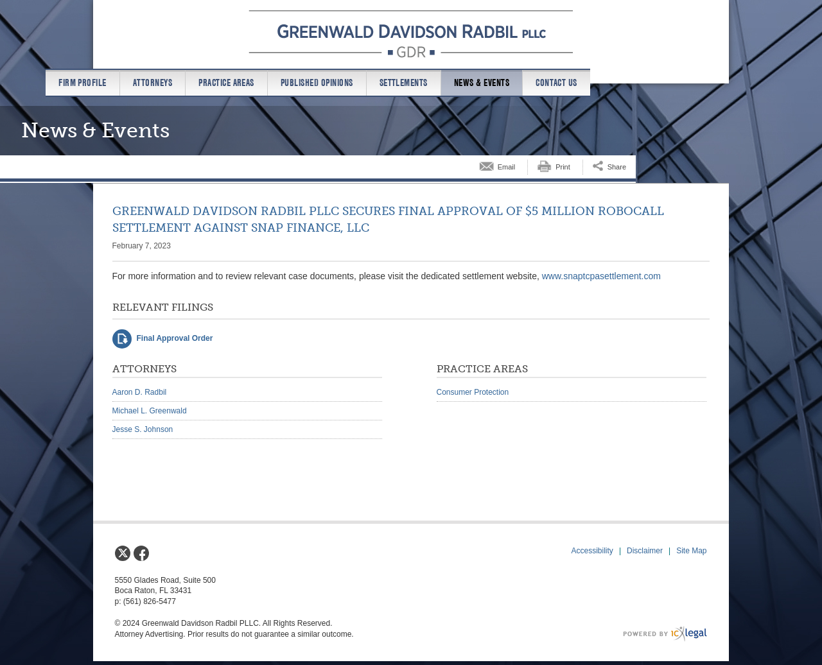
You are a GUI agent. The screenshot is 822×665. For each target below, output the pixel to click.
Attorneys (152, 82)
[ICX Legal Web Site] (665, 634)
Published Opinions (317, 82)
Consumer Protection (473, 392)
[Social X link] (122, 553)
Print (562, 167)
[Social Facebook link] (141, 553)
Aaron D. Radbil (139, 392)
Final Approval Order (175, 338)
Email (507, 167)
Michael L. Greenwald (149, 410)
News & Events (481, 82)
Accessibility (592, 550)
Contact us (556, 82)
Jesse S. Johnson (142, 429)
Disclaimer (645, 550)
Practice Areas (226, 82)
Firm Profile (82, 82)
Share (617, 167)
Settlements (404, 82)
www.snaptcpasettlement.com (601, 276)
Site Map (691, 550)
